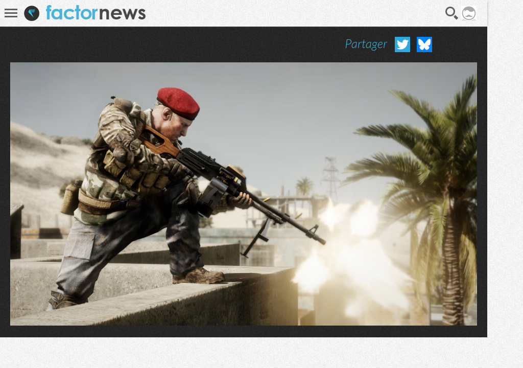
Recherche (452, 13)
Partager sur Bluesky (424, 44)
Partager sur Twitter (402, 44)
